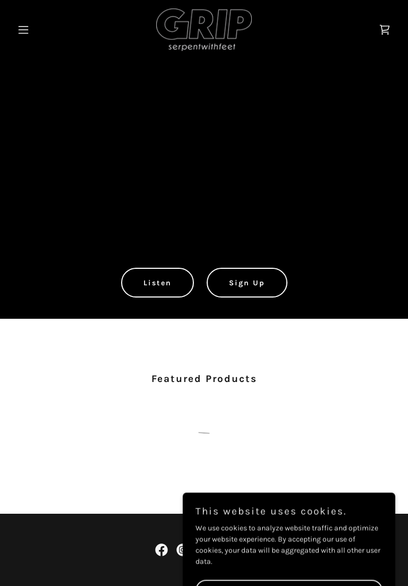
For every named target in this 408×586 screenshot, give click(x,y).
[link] (203, 30)
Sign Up (247, 282)
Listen (157, 282)
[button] (41, 29)
